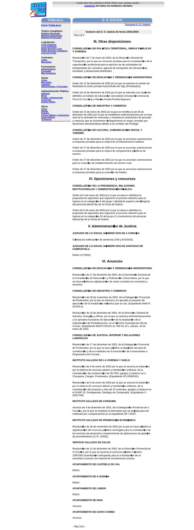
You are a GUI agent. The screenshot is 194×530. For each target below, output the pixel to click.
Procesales (46, 71)
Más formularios (48, 73)
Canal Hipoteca (48, 117)
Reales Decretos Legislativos (54, 51)
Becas (44, 96)
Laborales (45, 84)
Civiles (44, 60)
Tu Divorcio (46, 119)
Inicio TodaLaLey (51, 25)
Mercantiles (46, 62)
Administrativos (48, 69)
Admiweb (45, 94)
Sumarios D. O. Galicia (137, 24)
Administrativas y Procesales (54, 87)
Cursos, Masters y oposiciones (55, 115)
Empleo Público (48, 102)
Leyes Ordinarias (49, 47)
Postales (45, 113)
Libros (44, 109)
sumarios (89, 5)
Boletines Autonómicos (51, 36)
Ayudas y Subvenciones (52, 98)
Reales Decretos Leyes (51, 49)
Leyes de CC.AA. (48, 53)
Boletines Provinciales (51, 38)
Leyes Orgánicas (48, 45)
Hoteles (44, 111)
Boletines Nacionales (50, 33)
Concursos (46, 100)
